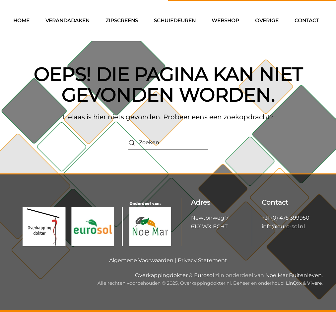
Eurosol (204, 275)
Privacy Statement (202, 260)
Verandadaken (67, 20)
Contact (307, 20)
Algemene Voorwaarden (141, 260)
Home (21, 20)
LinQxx (294, 283)
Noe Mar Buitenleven (293, 275)
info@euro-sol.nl (283, 226)
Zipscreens (121, 20)
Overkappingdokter (161, 275)
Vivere (314, 283)
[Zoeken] (168, 142)
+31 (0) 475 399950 (285, 218)
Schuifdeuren (175, 20)
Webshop (225, 20)
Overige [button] (267, 20)
